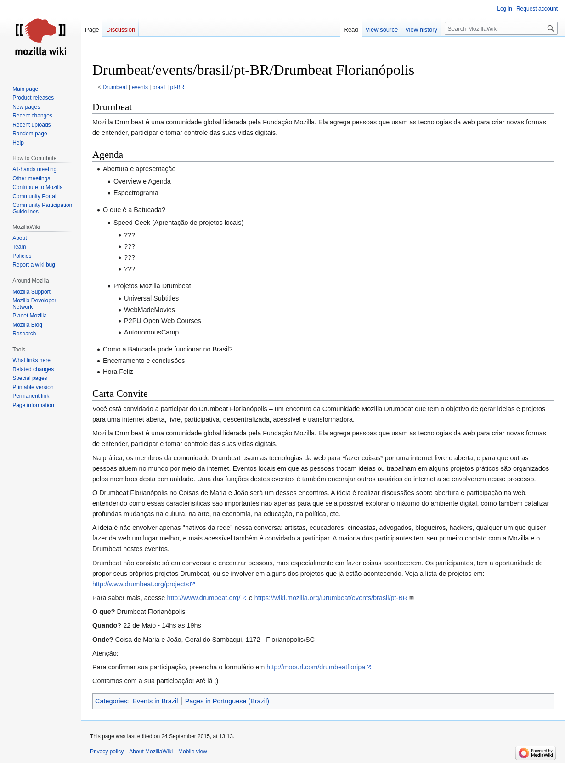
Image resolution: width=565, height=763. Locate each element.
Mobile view (192, 751)
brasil (159, 87)
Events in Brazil (155, 701)
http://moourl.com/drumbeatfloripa (315, 667)
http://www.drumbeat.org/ (203, 597)
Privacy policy (107, 751)
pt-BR (177, 87)
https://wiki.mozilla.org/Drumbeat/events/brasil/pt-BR (331, 597)
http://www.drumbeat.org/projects (140, 584)
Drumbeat (115, 87)
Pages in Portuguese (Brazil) (227, 701)
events (139, 87)
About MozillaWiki (151, 751)
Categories (111, 701)
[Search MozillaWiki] (501, 28)
